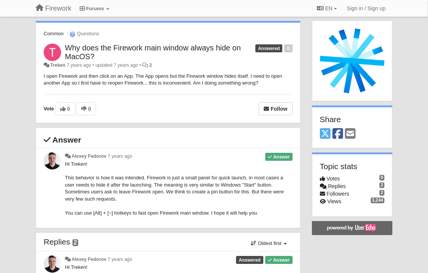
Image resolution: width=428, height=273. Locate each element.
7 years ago (120, 156)
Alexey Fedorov (88, 156)
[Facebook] (337, 134)
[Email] (350, 134)
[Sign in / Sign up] (366, 8)
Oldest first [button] (268, 243)
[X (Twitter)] (325, 134)
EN (327, 8)
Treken (57, 65)
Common (54, 33)
